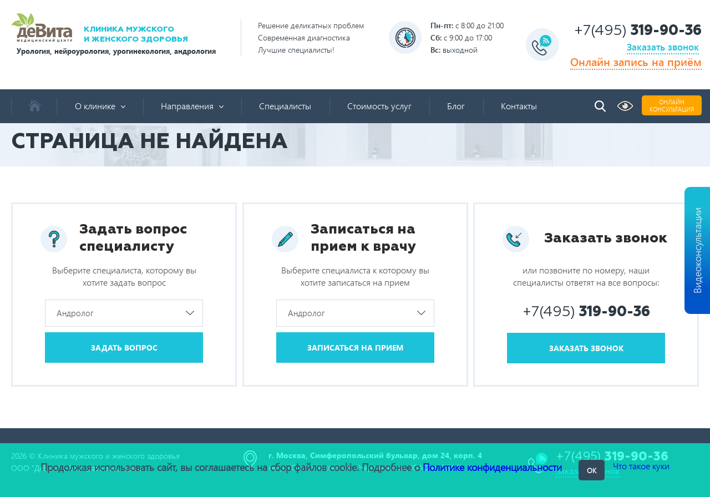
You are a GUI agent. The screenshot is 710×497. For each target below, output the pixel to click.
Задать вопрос (124, 347)
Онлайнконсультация (672, 105)
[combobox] (124, 313)
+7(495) (638, 31)
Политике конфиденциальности (492, 467)
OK (591, 470)
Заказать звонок (663, 46)
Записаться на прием (355, 347)
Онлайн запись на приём (636, 61)
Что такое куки (641, 465)
